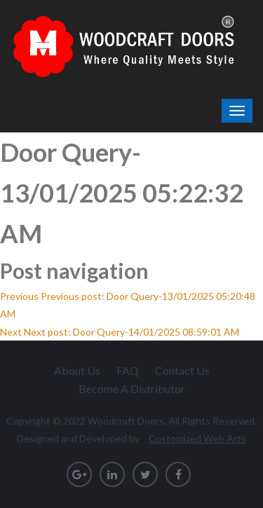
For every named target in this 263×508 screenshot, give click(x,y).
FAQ (127, 370)
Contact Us (182, 370)
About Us (77, 370)
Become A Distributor (132, 388)
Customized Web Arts (197, 438)
